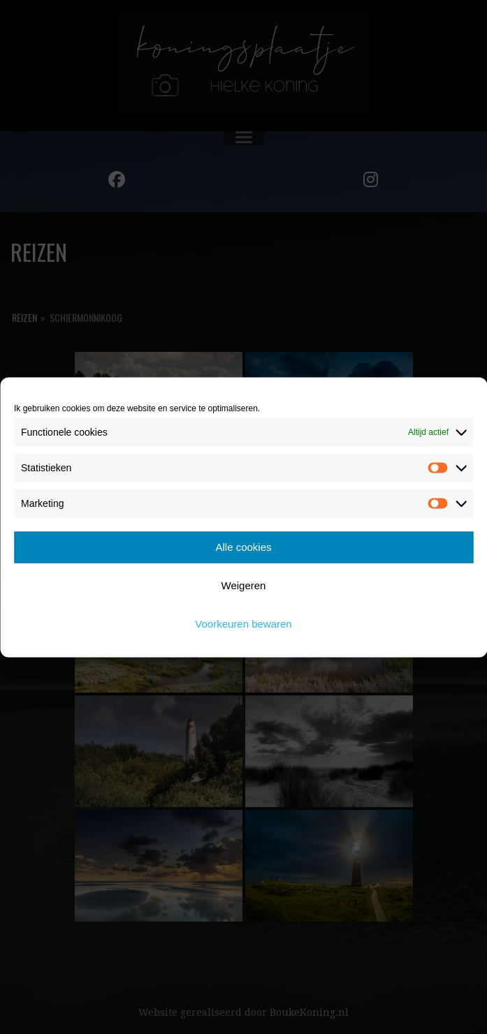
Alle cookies (243, 547)
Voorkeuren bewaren (243, 624)
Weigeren (243, 585)
